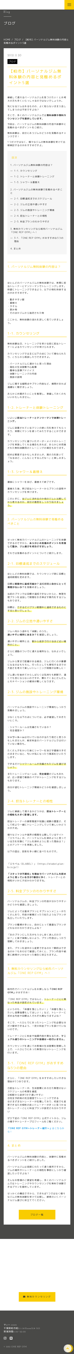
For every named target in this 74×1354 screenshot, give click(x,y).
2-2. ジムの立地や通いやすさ (30, 204)
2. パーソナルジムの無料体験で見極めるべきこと (36, 191)
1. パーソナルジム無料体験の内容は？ (31, 165)
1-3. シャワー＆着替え (27, 182)
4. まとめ (15, 248)
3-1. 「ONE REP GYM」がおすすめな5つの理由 (39, 239)
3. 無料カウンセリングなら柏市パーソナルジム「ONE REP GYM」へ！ (36, 230)
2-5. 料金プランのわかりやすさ (32, 221)
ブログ (12, 61)
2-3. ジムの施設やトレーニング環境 (34, 210)
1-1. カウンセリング (25, 170)
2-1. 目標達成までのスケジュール (33, 198)
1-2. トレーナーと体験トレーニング (34, 176)
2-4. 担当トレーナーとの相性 (30, 215)
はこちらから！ (35, 1130)
